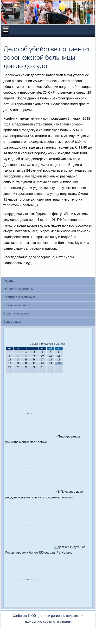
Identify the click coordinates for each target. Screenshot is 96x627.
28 (17, 367)
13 (9, 359)
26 (58, 363)
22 (26, 363)
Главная (9, 281)
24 (42, 363)
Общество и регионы (18, 289)
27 (9, 367)
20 (9, 363)
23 (34, 363)
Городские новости (17, 305)
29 (26, 367)
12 (58, 355)
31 (42, 367)
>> (56, 436)
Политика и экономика (19, 297)
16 (34, 359)
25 (50, 363)
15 (26, 359)
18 (50, 359)
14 (17, 359)
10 (42, 355)
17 (42, 359)
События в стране (16, 313)
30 (34, 367)
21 (17, 363)
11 (50, 355)
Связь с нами (12, 322)
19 (58, 359)
